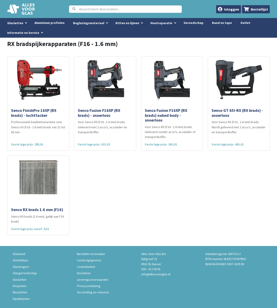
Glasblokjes (20, 260)
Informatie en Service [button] (23, 33)
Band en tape (222, 23)
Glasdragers (21, 267)
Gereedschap (193, 23)
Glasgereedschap (25, 273)
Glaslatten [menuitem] (15, 23)
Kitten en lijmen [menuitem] (127, 23)
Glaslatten (19, 280)
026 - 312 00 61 (151, 269)
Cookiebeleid (86, 267)
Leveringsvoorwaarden (92, 280)
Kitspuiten (19, 286)
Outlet (245, 23)
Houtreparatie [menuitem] (161, 23)
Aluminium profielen (50, 23)
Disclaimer (84, 273)
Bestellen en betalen (91, 254)
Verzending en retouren (93, 292)
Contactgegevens (89, 260)
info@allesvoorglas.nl (155, 274)
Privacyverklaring (88, 286)
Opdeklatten (21, 299)
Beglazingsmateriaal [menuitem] (88, 23)
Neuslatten (20, 292)
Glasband (19, 254)
